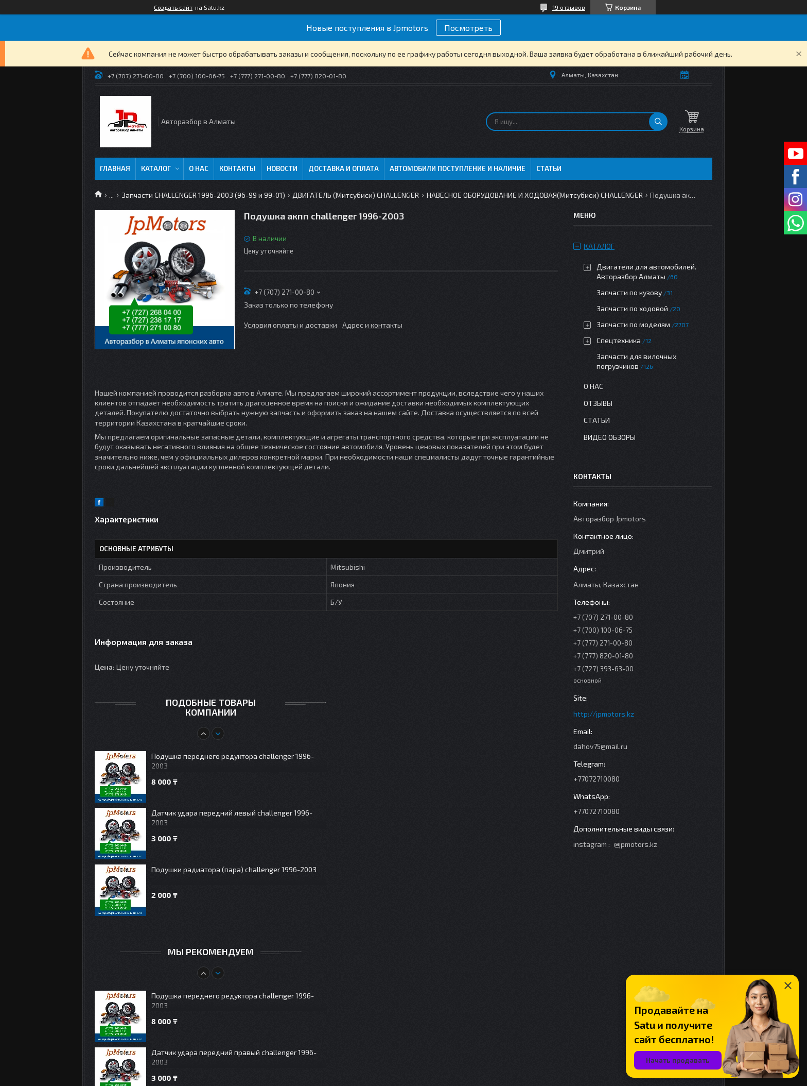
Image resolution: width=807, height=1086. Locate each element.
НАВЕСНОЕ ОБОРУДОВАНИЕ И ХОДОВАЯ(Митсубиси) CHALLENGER (535, 195)
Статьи (549, 168)
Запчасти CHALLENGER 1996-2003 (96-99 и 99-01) (203, 195)
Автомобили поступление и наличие (457, 168)
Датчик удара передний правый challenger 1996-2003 (234, 1057)
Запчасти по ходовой (632, 308)
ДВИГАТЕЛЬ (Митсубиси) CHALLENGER (355, 195)
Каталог (156, 168)
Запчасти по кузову (629, 292)
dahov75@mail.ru (600, 746)
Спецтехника (619, 340)
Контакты (237, 168)
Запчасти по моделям (633, 324)
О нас (198, 168)
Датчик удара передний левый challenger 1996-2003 (231, 817)
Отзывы (598, 403)
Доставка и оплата (343, 168)
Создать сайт (173, 7)
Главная (115, 168)
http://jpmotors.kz (603, 713)
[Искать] (658, 121)
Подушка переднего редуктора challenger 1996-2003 (232, 761)
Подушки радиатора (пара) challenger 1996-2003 (234, 869)
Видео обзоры (610, 437)
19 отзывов (568, 7)
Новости (282, 168)
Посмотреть (468, 27)
